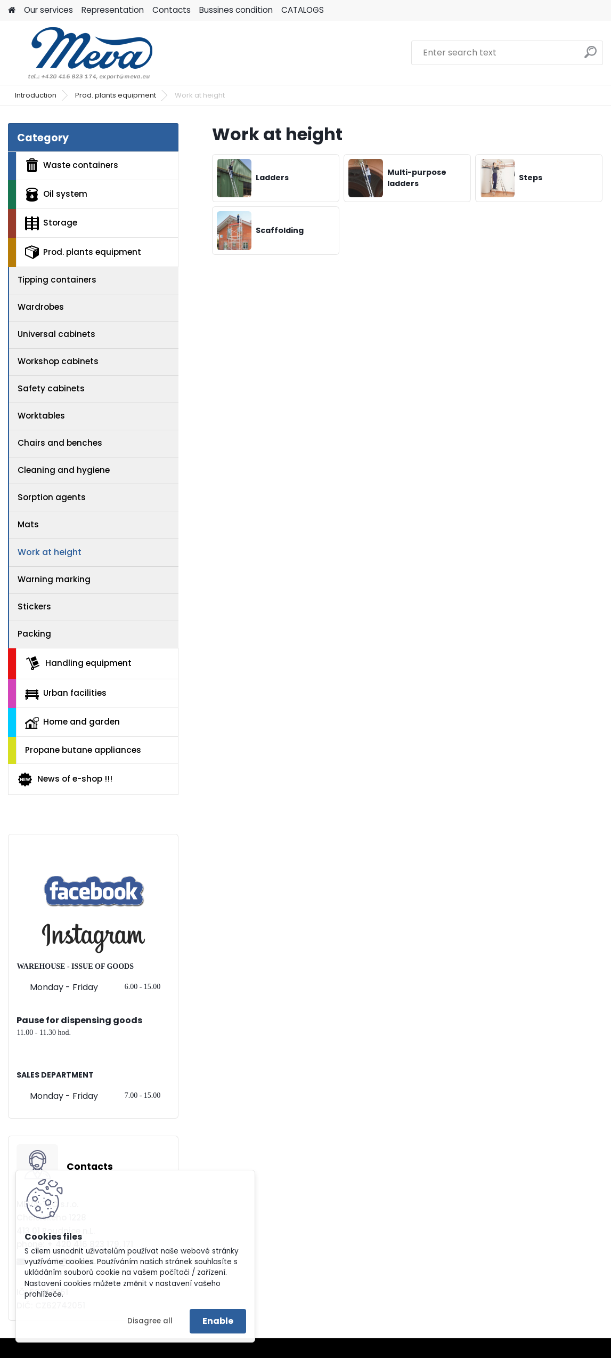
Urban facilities (66, 693)
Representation (113, 9)
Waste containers (71, 165)
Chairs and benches (60, 442)
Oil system (56, 195)
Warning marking (54, 579)
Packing (34, 633)
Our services (48, 9)
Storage (51, 223)
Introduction (35, 95)
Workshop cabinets (58, 361)
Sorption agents (52, 497)
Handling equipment (78, 663)
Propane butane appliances (83, 750)
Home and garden (72, 722)
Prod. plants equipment (115, 95)
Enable (217, 1321)
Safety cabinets (51, 388)
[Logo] (81, 52)
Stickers (34, 606)
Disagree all (150, 1321)
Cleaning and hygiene (64, 470)
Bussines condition (236, 9)
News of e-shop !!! (64, 780)
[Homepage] (11, 10)
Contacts (171, 9)
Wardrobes (41, 306)
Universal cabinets (56, 334)
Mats (28, 524)
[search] (590, 56)
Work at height (50, 552)
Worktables (41, 415)
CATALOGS (302, 9)
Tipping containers (57, 279)
